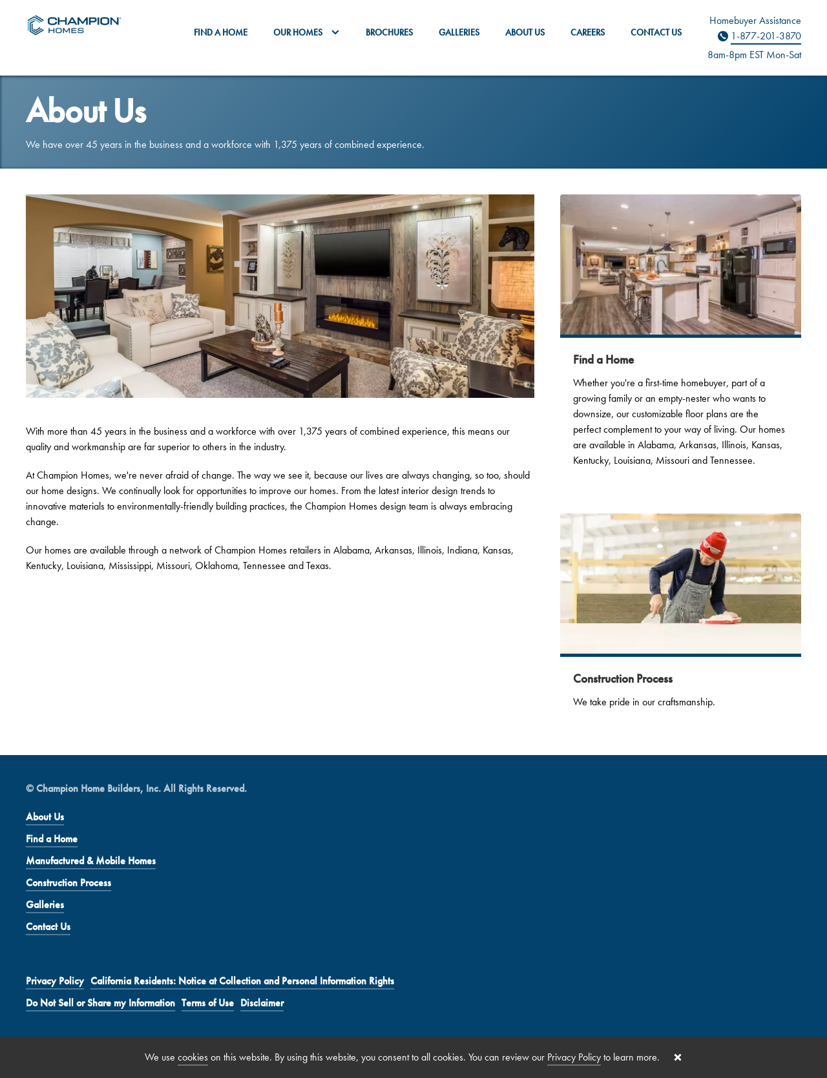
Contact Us (656, 32)
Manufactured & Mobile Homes (91, 860)
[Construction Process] (680, 621)
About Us (525, 32)
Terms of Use (208, 1003)
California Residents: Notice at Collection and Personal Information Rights (242, 981)
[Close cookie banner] (678, 1057)
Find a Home (220, 32)
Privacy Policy (55, 981)
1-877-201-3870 (766, 36)
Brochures (389, 32)
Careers (588, 32)
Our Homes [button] (306, 32)
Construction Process (68, 882)
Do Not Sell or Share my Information (100, 1003)
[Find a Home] (680, 341)
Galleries (459, 32)
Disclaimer (262, 1003)
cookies (193, 1057)
